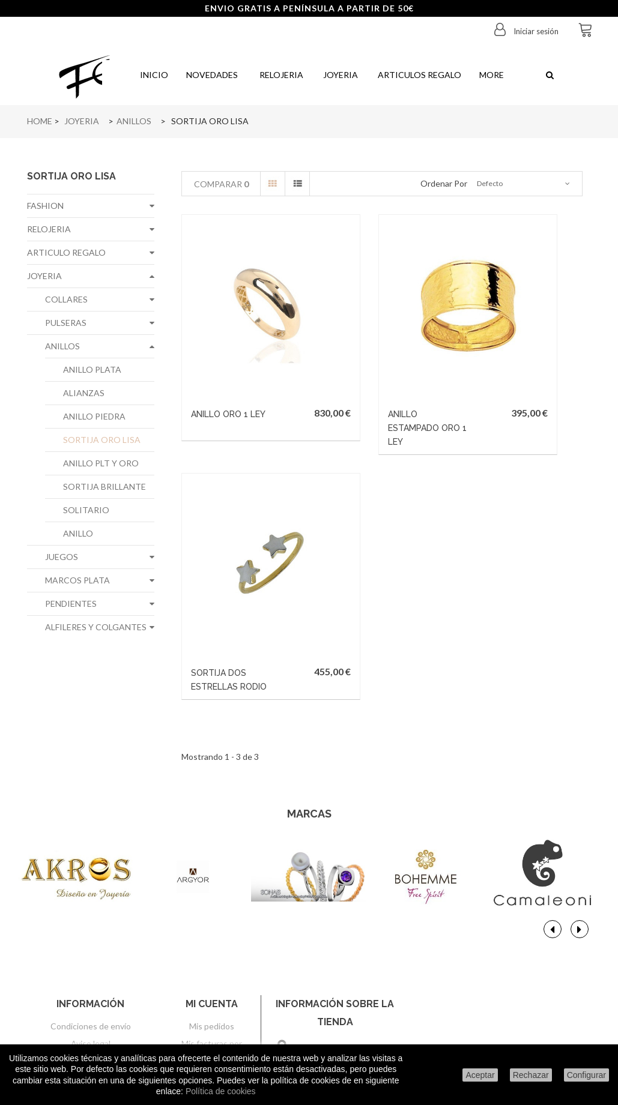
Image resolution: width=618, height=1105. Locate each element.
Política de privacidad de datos (90, 977)
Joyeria (339, 75)
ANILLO (78, 533)
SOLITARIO (86, 510)
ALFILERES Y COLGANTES (96, 627)
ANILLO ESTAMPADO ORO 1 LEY (355, 370)
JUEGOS (61, 557)
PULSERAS (65, 323)
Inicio (153, 75)
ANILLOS (62, 346)
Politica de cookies (91, 995)
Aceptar (479, 1075)
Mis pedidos (211, 908)
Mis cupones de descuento (212, 1004)
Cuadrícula (273, 184)
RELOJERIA (49, 229)
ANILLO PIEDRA (94, 416)
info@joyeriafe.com (357, 1010)
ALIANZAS (84, 393)
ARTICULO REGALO (66, 252)
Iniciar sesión (535, 31)
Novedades (212, 75)
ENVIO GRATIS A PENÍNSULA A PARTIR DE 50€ (309, 8)
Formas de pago (90, 960)
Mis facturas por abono (211, 930)
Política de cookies (221, 1091)
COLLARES (66, 299)
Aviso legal (91, 925)
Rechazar (531, 1075)
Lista (297, 184)
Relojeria (279, 75)
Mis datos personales (211, 976)
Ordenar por (443, 183)
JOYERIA (44, 276)
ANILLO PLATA (92, 369)
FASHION (45, 205)
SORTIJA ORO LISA (102, 440)
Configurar (586, 1075)
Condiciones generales (90, 1012)
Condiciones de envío (90, 908)
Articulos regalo (418, 75)
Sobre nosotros (90, 943)
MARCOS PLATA (77, 580)
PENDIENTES (71, 603)
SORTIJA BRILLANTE (104, 486)
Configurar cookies (90, 1030)
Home (39, 121)
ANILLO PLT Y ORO (101, 463)
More (491, 75)
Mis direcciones (212, 953)
